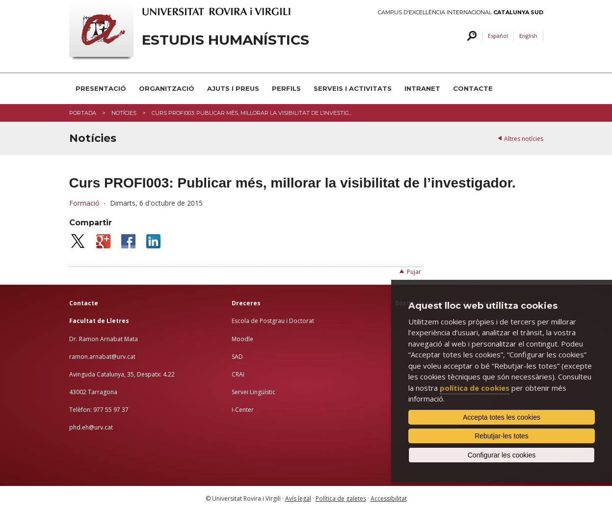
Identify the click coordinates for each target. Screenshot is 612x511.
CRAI (238, 374)
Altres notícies (523, 138)
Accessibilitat (389, 498)
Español (498, 35)
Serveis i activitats (353, 88)
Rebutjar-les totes (502, 436)
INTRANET (422, 88)
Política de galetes (341, 498)
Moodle (242, 339)
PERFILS (286, 88)
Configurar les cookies (502, 455)
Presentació (101, 88)
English (528, 35)
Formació (84, 203)
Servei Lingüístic (253, 392)
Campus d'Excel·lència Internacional (460, 12)
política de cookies (474, 388)
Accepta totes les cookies (501, 417)
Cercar (470, 36)
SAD (237, 356)
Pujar (414, 272)
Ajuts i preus (233, 88)
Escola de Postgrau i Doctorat (273, 321)
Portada (82, 112)
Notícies (123, 112)
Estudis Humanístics (225, 40)
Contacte (473, 88)
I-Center (243, 409)
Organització (166, 88)
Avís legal (298, 498)
